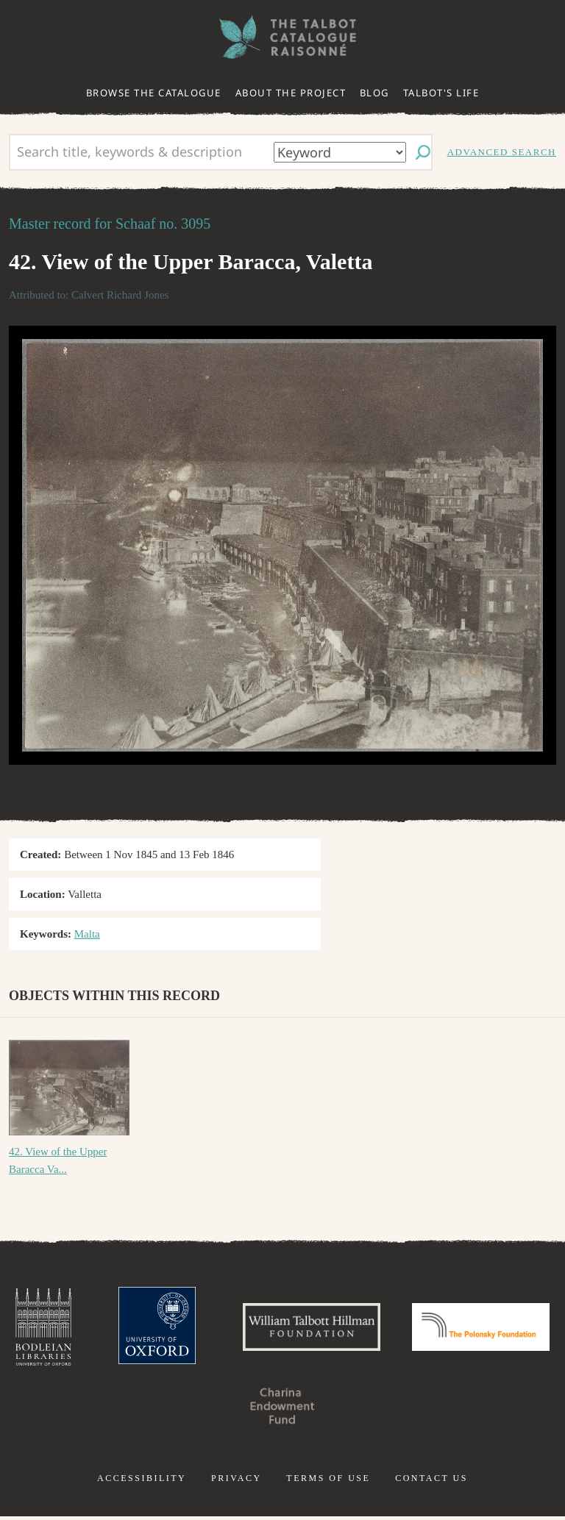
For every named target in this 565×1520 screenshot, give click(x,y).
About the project (291, 92)
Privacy (236, 1482)
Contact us (431, 1482)
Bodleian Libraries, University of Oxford (106, 1328)
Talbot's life (441, 92)
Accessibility (141, 1482)
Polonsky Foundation (207, 1409)
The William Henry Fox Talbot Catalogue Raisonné (282, 37)
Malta (87, 934)
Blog (374, 92)
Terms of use (328, 1482)
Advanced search (501, 151)
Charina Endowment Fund (357, 1409)
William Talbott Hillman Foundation (384, 1329)
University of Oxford (223, 1328)
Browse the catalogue (153, 92)
